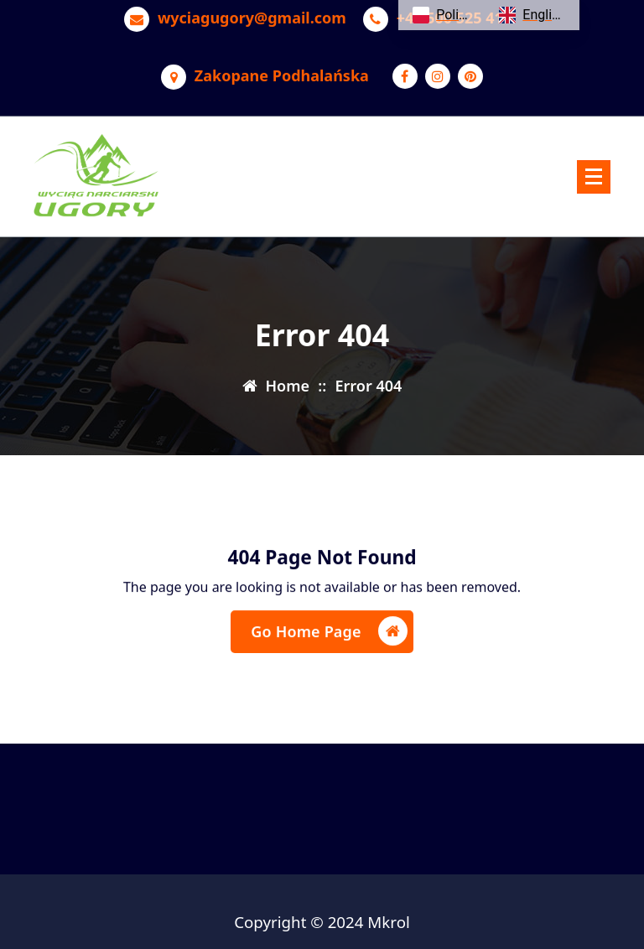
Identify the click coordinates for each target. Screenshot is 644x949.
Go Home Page (329, 633)
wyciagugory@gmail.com (252, 16)
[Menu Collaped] (593, 177)
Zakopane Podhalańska (282, 74)
